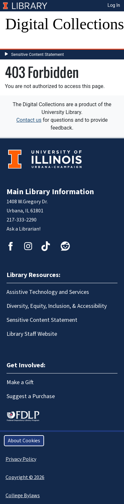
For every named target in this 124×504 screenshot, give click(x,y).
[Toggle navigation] (14, 42)
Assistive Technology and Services (48, 292)
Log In (114, 5)
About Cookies (24, 440)
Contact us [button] (28, 120)
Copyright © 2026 (25, 477)
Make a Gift (20, 382)
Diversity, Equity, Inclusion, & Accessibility (57, 306)
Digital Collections (64, 23)
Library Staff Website (32, 334)
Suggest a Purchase (31, 396)
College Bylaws (23, 495)
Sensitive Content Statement (37, 54)
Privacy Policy (21, 459)
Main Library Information (50, 191)
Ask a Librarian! (23, 229)
